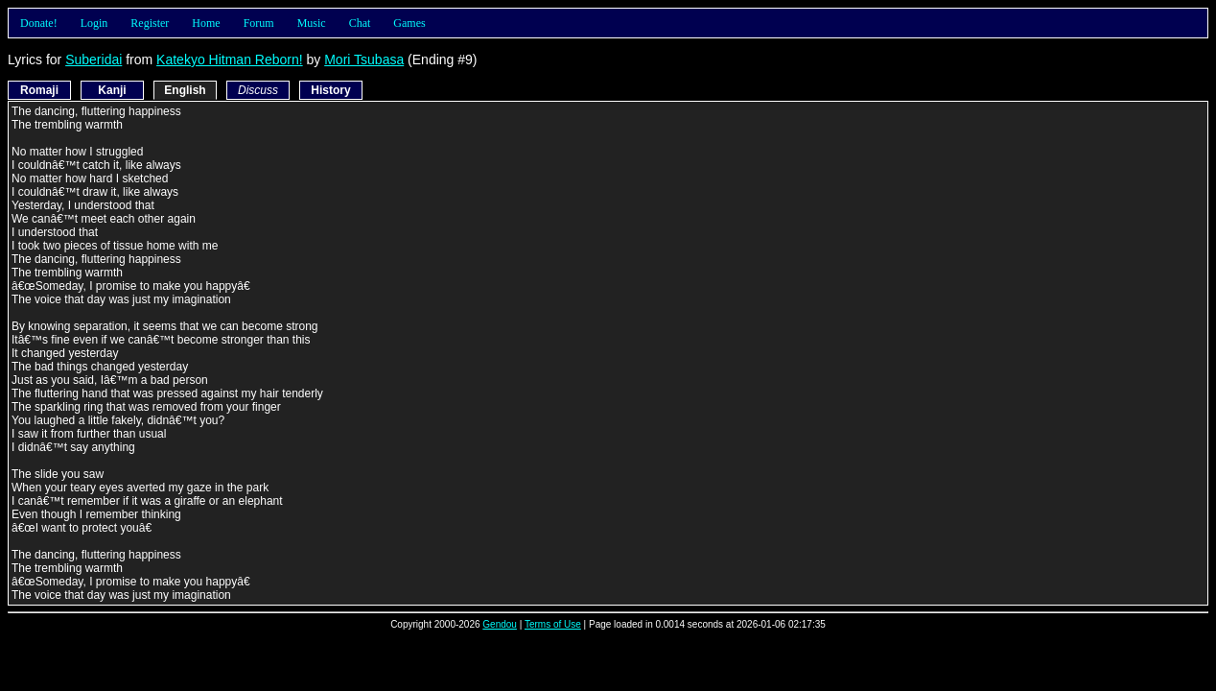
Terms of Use (553, 624)
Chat (360, 23)
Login (94, 23)
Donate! (39, 23)
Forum (259, 23)
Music (311, 23)
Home (206, 23)
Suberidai (93, 59)
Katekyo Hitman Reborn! (229, 59)
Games (409, 23)
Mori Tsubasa (364, 59)
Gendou (499, 624)
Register (149, 23)
